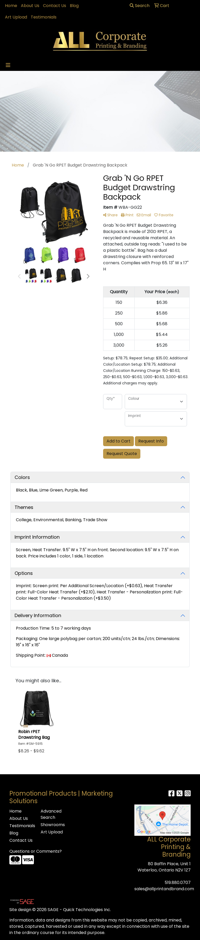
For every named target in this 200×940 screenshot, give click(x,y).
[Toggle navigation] (8, 65)
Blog (74, 6)
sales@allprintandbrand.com (164, 889)
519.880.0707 (178, 883)
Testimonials (44, 17)
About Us (30, 6)
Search (139, 6)
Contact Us (54, 6)
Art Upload (16, 17)
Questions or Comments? (35, 851)
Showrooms (53, 825)
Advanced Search (51, 814)
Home (11, 6)
